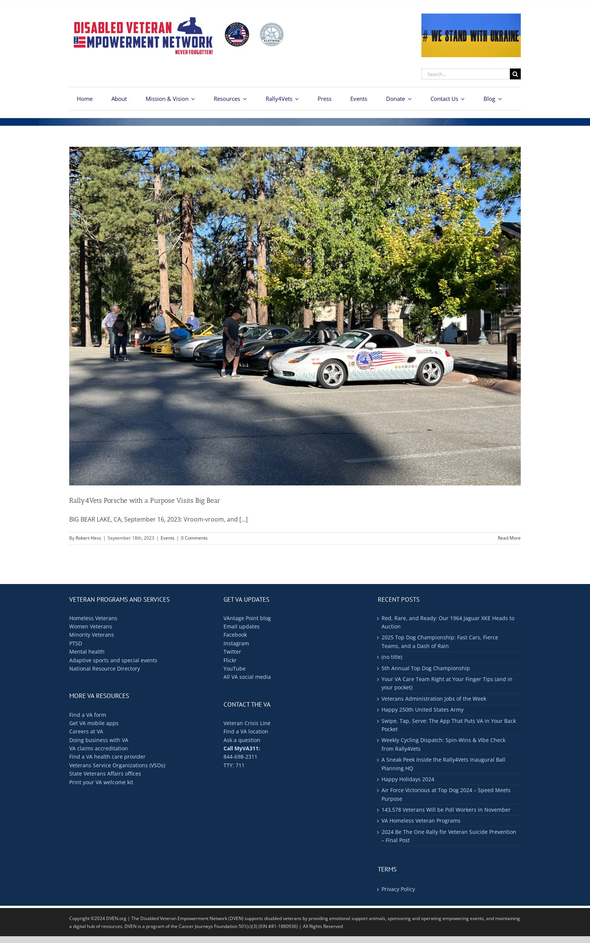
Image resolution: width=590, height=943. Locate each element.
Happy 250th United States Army (423, 709)
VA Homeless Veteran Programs (421, 820)
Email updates (242, 626)
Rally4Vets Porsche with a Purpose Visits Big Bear (144, 500)
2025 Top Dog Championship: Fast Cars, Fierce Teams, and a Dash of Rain (440, 641)
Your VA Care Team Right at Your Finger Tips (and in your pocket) (447, 683)
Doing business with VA (98, 740)
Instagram (236, 643)
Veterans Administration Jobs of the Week (434, 698)
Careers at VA (86, 731)
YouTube (235, 668)
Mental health (87, 651)
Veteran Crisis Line (247, 723)
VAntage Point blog (247, 618)
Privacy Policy (398, 889)
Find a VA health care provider (107, 756)
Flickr (230, 660)
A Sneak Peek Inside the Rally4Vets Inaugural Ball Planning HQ (443, 763)
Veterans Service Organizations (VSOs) (117, 765)
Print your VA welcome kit (101, 782)
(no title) (392, 656)
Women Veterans (90, 626)
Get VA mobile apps (94, 723)
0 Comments (194, 538)
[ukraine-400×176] (471, 16)
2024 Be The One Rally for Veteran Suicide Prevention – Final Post (449, 836)
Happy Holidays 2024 (408, 779)
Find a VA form (87, 714)
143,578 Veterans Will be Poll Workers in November (446, 809)
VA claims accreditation (98, 748)
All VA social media (247, 676)
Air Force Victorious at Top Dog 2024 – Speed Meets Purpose (446, 794)
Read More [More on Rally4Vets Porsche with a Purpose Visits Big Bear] (509, 538)
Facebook (235, 634)
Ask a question (242, 740)
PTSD (75, 643)
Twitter (232, 651)
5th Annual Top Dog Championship (426, 668)
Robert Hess (88, 538)
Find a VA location (246, 731)
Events (168, 538)
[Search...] (465, 73)
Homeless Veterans (93, 618)
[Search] (515, 73)
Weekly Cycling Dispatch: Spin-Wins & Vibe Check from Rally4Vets (443, 744)
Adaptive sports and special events (113, 660)
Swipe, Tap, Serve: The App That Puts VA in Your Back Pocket (449, 725)
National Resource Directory (104, 668)
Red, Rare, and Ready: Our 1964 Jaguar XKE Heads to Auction (448, 622)
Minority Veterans (91, 634)
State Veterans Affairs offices (105, 773)
